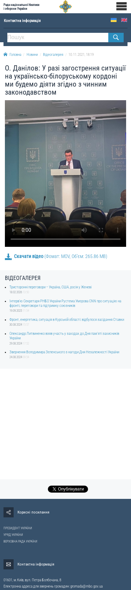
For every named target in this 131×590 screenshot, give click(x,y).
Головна (12, 54)
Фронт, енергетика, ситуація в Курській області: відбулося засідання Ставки (66, 319)
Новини (32, 54)
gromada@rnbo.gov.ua (86, 586)
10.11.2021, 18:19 (81, 54)
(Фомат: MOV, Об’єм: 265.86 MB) (56, 256)
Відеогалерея (53, 54)
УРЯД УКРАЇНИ (13, 535)
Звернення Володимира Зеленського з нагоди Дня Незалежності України (64, 352)
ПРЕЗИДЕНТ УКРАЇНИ (17, 528)
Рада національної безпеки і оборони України (21, 6)
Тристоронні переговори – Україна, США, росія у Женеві (50, 287)
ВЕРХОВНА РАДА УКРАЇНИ (20, 541)
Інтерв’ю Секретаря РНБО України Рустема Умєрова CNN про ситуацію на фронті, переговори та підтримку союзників (65, 303)
